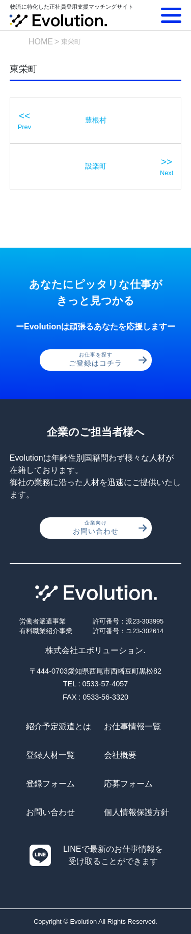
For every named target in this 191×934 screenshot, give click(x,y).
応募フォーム (128, 783)
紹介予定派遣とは (58, 726)
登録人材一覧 (50, 755)
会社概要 (120, 755)
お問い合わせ (110, 527)
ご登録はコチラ (108, 359)
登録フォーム (50, 783)
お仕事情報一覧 (132, 726)
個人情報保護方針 (136, 812)
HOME (41, 41)
